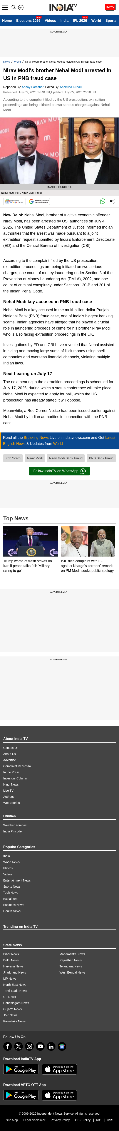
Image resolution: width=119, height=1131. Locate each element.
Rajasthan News (71, 960)
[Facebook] (7, 1046)
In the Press (11, 772)
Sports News (11, 886)
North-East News (14, 984)
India (64, 20)
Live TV (8, 790)
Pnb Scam (12, 458)
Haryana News (13, 966)
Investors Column (15, 778)
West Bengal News (72, 972)
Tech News (10, 892)
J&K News (10, 1015)
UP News (9, 997)
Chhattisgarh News (16, 1003)
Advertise (9, 760)
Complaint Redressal (17, 766)
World (96, 20)
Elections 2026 (28, 20)
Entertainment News (17, 880)
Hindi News (11, 784)
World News (11, 862)
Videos (50, 20)
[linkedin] (51, 1046)
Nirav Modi (35, 458)
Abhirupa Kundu (71, 87)
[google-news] (62, 1046)
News (6, 61)
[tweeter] (18, 1046)
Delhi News (11, 960)
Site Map (12, 1120)
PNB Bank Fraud (101, 458)
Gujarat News (12, 1009)
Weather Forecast (15, 825)
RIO (98, 1120)
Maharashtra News (72, 954)
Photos (8, 868)
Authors (8, 796)
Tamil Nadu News (15, 991)
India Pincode (12, 831)
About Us (9, 754)
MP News (9, 978)
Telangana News (71, 966)
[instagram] (29, 1046)
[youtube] (40, 1046)
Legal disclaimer (34, 1120)
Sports (111, 20)
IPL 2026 (80, 20)
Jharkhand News (14, 972)
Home (7, 20)
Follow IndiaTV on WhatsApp (59, 471)
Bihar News (11, 954)
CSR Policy (83, 1120)
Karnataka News (14, 1021)
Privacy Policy (60, 1120)
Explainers (10, 898)
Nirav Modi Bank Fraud (65, 458)
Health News (11, 911)
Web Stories (11, 803)
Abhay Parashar (33, 87)
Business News (13, 905)
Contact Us (10, 748)
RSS (110, 1120)
